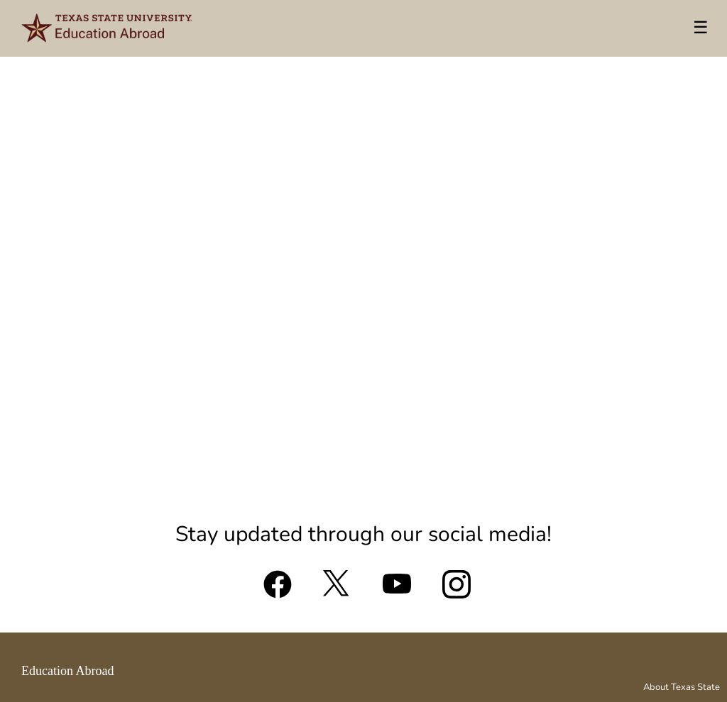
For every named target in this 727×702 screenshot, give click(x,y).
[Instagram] (456, 590)
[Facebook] (277, 590)
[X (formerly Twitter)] (337, 590)
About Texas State (681, 687)
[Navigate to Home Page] (107, 28)
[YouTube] (397, 590)
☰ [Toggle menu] (701, 27)
